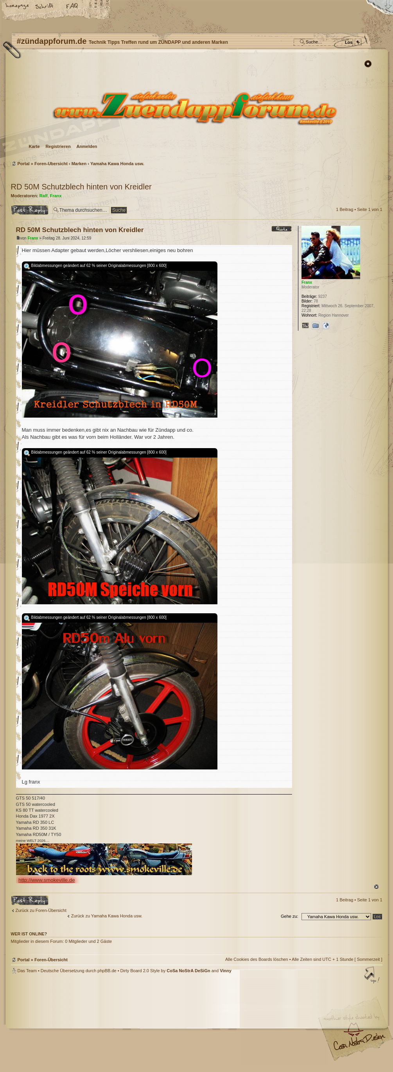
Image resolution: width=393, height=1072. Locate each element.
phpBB (99, 1023)
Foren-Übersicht (196, 108)
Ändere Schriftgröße (45, 6)
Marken (79, 163)
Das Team (27, 970)
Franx (56, 195)
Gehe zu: (289, 916)
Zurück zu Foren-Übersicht (41, 910)
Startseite (17, 6)
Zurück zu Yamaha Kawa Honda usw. (106, 915)
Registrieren (57, 146)
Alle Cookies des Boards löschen (256, 959)
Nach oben (376, 887)
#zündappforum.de (134, 1023)
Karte (34, 146)
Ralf (43, 195)
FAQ (72, 6)
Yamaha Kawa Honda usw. (117, 163)
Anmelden (86, 146)
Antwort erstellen (29, 210)
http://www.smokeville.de (46, 880)
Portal (24, 163)
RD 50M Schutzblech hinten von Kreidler (81, 186)
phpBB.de (106, 970)
